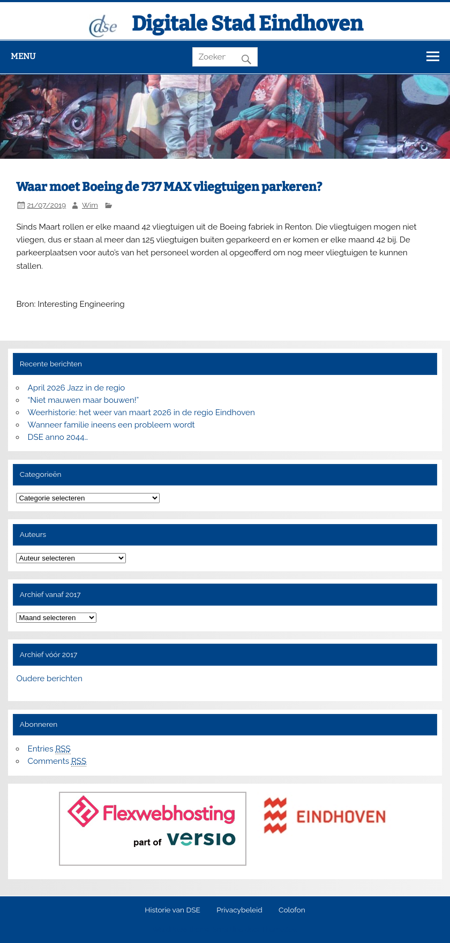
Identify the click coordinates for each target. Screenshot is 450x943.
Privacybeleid (239, 910)
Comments (57, 761)
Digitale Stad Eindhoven (247, 23)
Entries (49, 749)
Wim (90, 205)
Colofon (292, 910)
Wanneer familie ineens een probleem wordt (111, 425)
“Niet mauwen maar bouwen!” (83, 400)
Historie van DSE (172, 910)
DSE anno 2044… (58, 437)
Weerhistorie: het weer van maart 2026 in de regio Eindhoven (141, 412)
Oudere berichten (49, 678)
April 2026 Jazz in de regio (76, 388)
